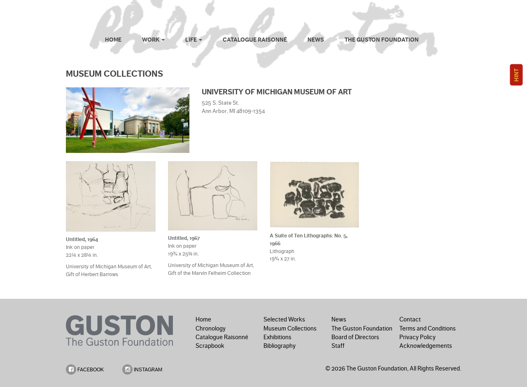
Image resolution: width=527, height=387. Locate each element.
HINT (516, 75)
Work (153, 39)
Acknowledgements (425, 345)
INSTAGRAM (142, 369)
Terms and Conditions (427, 328)
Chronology (211, 328)
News (316, 39)
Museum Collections (290, 328)
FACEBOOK (85, 369)
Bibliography (280, 345)
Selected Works (284, 319)
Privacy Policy (417, 337)
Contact (410, 319)
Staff (338, 345)
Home (113, 39)
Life (193, 39)
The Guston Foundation (382, 39)
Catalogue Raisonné (255, 39)
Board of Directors (355, 337)
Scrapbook (210, 345)
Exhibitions (277, 337)
